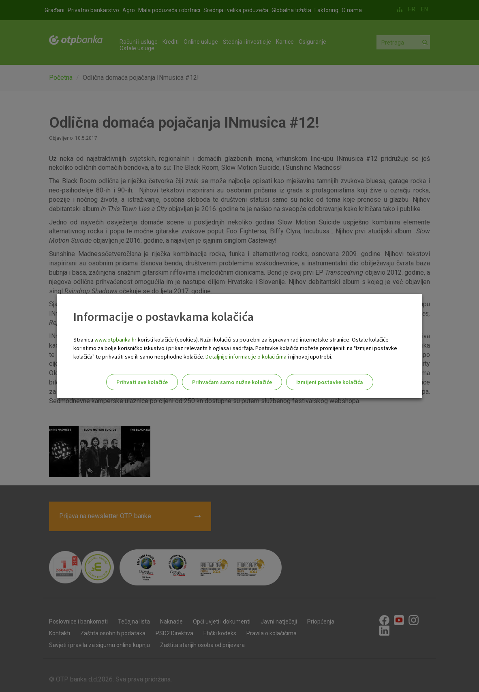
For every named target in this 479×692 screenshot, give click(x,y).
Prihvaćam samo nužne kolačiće (232, 382)
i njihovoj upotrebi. (309, 356)
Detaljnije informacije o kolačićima (246, 356)
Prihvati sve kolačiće (142, 382)
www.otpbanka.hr (115, 339)
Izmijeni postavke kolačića (329, 382)
